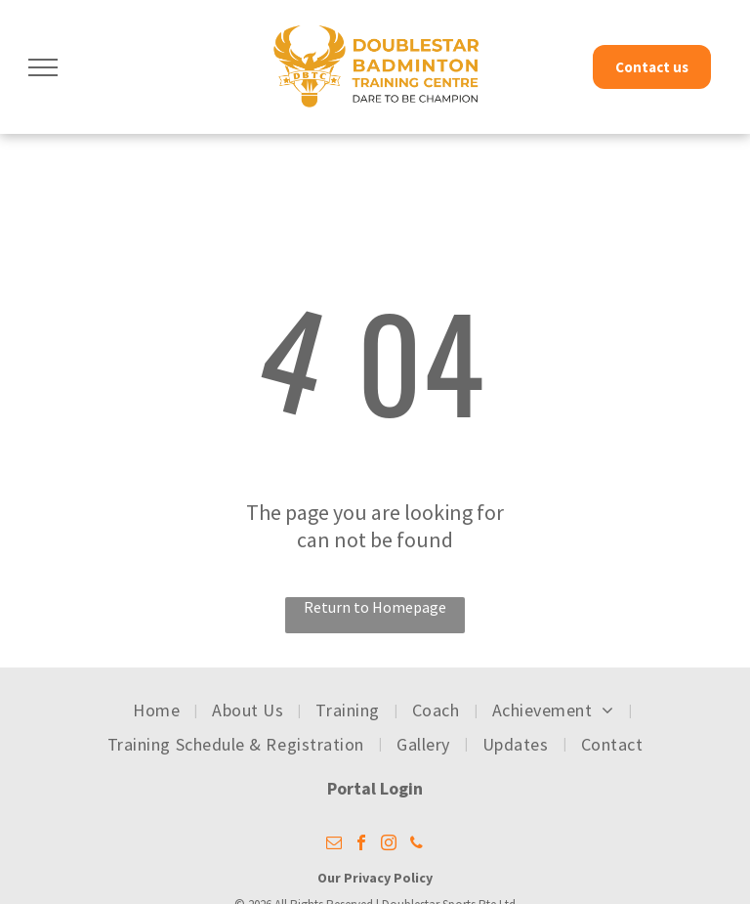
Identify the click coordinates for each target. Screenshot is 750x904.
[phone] (416, 845)
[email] (334, 845)
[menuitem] (157, 710)
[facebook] (361, 845)
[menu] (43, 67)
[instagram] (388, 845)
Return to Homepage (375, 607)
